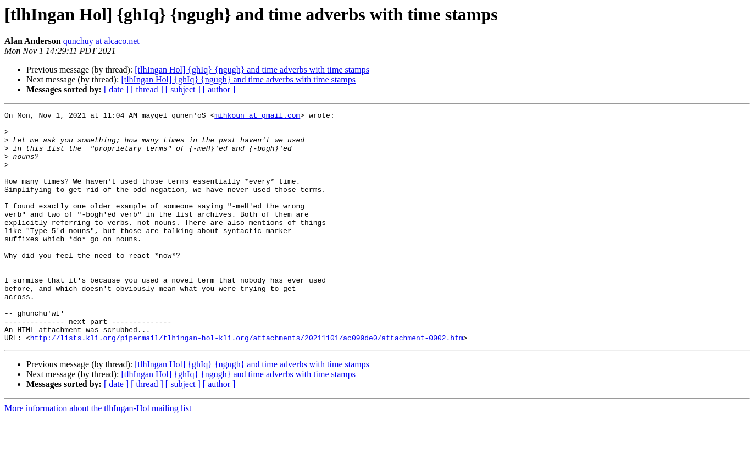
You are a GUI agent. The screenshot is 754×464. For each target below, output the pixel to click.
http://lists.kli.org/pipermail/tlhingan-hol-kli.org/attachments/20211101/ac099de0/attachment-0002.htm (246, 384)
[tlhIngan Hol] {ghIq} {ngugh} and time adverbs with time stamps (252, 69)
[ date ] (116, 89)
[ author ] (219, 89)
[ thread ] (147, 89)
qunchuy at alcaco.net (101, 41)
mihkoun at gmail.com (257, 116)
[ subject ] (183, 89)
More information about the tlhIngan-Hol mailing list (97, 454)
